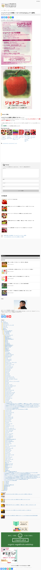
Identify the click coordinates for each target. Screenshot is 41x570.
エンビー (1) (7, 371)
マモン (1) (5, 326)
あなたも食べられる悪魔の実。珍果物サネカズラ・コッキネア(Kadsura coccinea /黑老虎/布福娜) (21, 515)
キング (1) (7, 383)
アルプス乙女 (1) (8, 360)
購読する (3, 255)
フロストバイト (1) (8, 440)
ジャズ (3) (7, 400)
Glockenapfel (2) (8, 338)
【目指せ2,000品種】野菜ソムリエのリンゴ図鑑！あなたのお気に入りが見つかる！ (21, 478)
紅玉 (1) (6, 469)
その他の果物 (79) (7, 331)
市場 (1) (4, 328)
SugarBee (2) (7, 350)
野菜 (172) (5, 490)
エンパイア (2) (7, 370)
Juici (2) (6, 340)
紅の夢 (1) (7, 468)
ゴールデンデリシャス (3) (10, 392)
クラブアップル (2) (8, 384)
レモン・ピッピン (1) (9, 459)
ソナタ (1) (7, 422)
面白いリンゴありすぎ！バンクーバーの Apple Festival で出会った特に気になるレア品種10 (22, 474)
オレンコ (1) (7, 374)
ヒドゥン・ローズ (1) (9, 433)
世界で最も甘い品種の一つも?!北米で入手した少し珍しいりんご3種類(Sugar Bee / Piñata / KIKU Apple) (27, 138)
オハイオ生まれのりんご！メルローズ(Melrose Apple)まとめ (16, 479)
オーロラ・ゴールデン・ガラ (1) (11, 379)
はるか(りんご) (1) (8, 355)
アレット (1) (7, 361)
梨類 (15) (5, 489)
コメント (4, 168)
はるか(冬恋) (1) (8, 356)
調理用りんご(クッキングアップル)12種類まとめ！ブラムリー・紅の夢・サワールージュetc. (21, 206)
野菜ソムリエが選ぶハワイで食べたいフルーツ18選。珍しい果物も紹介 (18, 262)
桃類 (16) (5, 488)
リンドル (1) (7, 452)
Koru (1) (6, 342)
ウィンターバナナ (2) (9, 366)
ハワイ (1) (7, 432)
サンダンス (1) (7, 396)
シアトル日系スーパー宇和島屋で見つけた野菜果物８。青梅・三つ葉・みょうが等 (19, 290)
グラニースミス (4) (8, 386)
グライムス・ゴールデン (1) (10, 385)
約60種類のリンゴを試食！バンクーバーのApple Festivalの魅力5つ (17, 473)
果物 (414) (5, 329)
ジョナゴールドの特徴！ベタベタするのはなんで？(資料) (17, 409)
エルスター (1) (7, 369)
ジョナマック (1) (8, 411)
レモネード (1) (7, 458)
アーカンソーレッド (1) (9, 364)
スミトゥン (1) (7, 420)
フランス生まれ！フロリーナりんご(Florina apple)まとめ (33, 137)
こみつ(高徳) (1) (8, 353)
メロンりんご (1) (8, 450)
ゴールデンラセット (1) (9, 393)
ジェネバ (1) (7, 399)
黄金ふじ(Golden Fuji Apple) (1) (11, 471)
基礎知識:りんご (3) (8, 464)
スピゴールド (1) (8, 419)
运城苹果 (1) (7, 470)
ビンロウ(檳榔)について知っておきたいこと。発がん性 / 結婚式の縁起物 (18, 283)
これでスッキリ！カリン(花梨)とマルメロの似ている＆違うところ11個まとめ (18, 510)
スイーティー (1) (8, 414)
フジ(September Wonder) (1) (10, 439)
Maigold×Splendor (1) (9, 345)
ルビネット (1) (7, 453)
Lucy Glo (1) (7, 343)
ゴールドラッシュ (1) (9, 394)
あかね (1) (7, 351)
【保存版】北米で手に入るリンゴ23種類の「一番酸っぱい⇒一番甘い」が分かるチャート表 (21, 220)
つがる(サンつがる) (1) (9, 354)
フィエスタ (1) (7, 438)
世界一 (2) (7, 462)
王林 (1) (6, 465)
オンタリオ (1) (7, 375)
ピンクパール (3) (8, 434)
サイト (4, 186)
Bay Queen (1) (7, 336)
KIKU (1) (6, 341)
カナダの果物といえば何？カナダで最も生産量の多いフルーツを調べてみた (18, 276)
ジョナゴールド (5, 143)
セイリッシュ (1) (8, 421)
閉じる (4, 321)
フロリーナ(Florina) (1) (9, 441)
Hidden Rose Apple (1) (9, 339)
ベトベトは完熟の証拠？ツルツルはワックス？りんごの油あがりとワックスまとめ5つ (20, 227)
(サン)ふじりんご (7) (9, 335)
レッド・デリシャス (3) (9, 454)
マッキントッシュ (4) (9, 448)
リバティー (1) (7, 451)
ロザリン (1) (7, 460)
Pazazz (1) (7, 348)
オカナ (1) (7, 372)
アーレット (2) (7, 365)
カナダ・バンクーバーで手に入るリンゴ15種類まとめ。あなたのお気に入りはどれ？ (3, 137)
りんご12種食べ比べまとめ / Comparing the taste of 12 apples (9, 137)
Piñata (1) (7, 349)
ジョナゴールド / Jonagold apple (12, 199)
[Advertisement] (10, 153)
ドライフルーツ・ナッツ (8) (8, 325)
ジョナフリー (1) (8, 410)
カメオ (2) (7, 380)
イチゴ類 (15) (6, 481)
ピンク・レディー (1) (9, 435)
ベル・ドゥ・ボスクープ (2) (10, 445)
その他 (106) (5, 322)
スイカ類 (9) (6, 482)
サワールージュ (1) (8, 395)
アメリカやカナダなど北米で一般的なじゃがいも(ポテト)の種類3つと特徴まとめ (18, 494)
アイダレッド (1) (8, 359)
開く (2, 321)
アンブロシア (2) (8, 363)
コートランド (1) (8, 391)
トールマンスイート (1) (9, 425)
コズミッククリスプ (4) (9, 390)
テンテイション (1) (8, 423)
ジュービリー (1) (8, 401)
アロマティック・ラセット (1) (10, 362)
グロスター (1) (7, 389)
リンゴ (16, 143)
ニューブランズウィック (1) (10, 429)
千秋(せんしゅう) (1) (9, 463)
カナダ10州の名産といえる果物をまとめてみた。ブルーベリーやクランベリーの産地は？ (20, 269)
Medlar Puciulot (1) (8, 346)
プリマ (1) (7, 444)
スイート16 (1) (8, 415)
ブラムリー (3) (7, 442)
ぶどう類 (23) (6, 332)
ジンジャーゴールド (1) (9, 412)
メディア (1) (5, 327)
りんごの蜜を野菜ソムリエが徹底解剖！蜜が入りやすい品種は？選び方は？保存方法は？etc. (22, 477)
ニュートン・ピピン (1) (9, 428)
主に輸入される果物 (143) (9, 484)
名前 (4, 179)
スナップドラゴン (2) (9, 418)
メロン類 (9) (6, 483)
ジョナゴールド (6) (8, 402)
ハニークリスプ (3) (8, 431)
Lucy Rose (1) (7, 344)
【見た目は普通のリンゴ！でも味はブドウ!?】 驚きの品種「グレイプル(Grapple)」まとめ (15, 137)
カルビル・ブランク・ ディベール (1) (12, 381)
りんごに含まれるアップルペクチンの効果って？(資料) (21, 137)
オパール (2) (7, 373)
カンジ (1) (7, 382)
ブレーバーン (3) (8, 443)
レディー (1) (7, 455)
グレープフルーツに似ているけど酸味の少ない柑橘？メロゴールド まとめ (17, 499)
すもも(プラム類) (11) (8, 330)
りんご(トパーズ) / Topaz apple (11, 480)
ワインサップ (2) (8, 461)
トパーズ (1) (7, 424)
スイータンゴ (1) (8, 413)
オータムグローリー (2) (9, 376)
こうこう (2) (7, 352)
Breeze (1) (7, 337)
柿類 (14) (5, 487)
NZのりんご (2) (8, 347)
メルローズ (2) (7, 449)
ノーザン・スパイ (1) (9, 430)
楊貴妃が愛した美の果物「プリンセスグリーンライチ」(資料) (15, 235)
